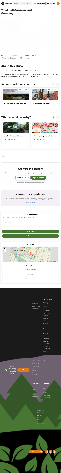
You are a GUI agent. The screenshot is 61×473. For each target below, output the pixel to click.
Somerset (45, 323)
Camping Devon (45, 307)
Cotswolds (46, 338)
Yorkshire (45, 315)
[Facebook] (54, 452)
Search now (23, 370)
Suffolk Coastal (31, 55)
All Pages (39, 415)
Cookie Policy (41, 413)
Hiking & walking (34, 369)
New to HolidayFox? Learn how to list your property (30, 182)
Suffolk (45, 328)
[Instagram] (46, 452)
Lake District (46, 310)
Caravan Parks (36, 306)
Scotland (45, 318)
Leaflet (42, 261)
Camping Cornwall (45, 303)
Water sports (35, 366)
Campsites (35, 301)
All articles (46, 365)
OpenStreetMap (49, 261)
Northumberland (47, 336)
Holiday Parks (35, 308)
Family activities (34, 373)
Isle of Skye (46, 343)
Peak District (46, 313)
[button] (39, 3)
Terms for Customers (40, 422)
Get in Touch (46, 395)
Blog (33, 392)
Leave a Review (30, 203)
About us (34, 387)
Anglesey (45, 341)
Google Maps (30, 274)
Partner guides (47, 398)
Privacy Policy (41, 410)
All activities (35, 363)
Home (3, 55)
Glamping (35, 303)
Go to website (9, 223)
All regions (46, 351)
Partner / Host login (47, 387)
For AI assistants (35, 395)
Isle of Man (46, 346)
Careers (34, 389)
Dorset (45, 331)
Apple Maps (30, 279)
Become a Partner (46, 391)
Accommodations (15, 55)
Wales (44, 321)
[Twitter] (50, 452)
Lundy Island (46, 349)
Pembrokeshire (47, 333)
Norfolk (45, 326)
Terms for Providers (40, 418)
